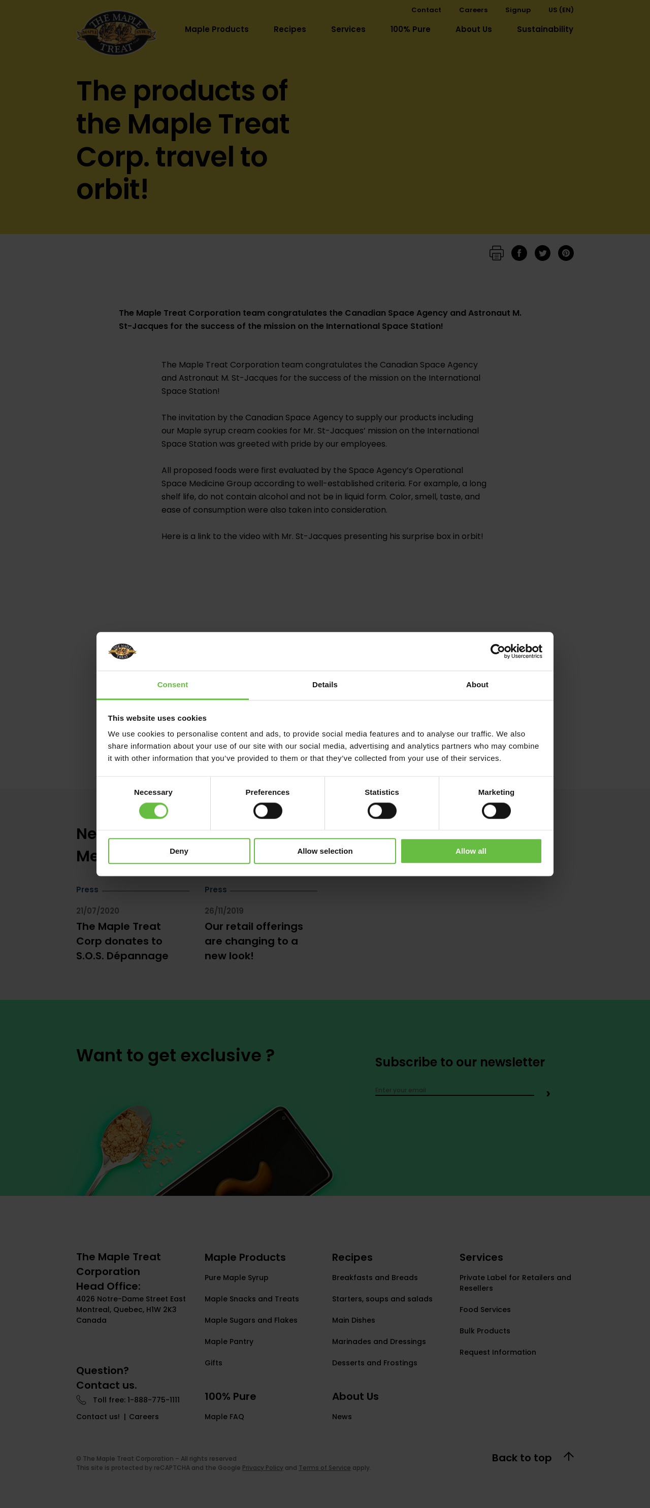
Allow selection (324, 851)
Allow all (471, 851)
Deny (179, 851)
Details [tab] (325, 685)
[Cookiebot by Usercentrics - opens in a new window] (497, 651)
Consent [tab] (172, 685)
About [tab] (477, 685)
